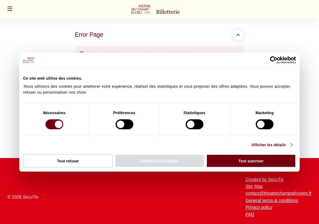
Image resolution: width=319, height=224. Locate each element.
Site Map (254, 186)
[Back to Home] (159, 9)
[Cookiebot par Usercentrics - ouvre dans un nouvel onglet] (268, 60)
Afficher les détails (268, 145)
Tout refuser (68, 161)
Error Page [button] (89, 34)
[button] (10, 9)
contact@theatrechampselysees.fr (278, 193)
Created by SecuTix (264, 179)
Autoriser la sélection (159, 161)
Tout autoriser (251, 161)
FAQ (249, 214)
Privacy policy (258, 207)
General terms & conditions (271, 200)
